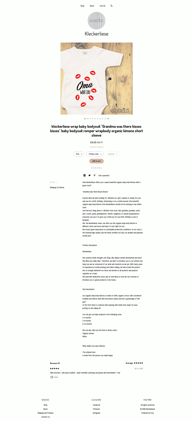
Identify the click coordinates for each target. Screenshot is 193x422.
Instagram (96, 413)
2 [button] (90, 118)
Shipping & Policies (57, 187)
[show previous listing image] (85, 119)
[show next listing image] (108, 119)
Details (53, 182)
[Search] (112, 6)
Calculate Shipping (96, 147)
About (92, 5)
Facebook (96, 405)
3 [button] (92, 118)
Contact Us (45, 416)
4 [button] (95, 118)
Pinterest (96, 409)
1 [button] (87, 118)
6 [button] (100, 118)
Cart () (102, 5)
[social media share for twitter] (89, 175)
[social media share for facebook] (85, 175)
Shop (82, 5)
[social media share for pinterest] (95, 175)
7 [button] (102, 118)
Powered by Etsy (147, 413)
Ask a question (103, 175)
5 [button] (97, 118)
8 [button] (105, 118)
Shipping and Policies (45, 413)
